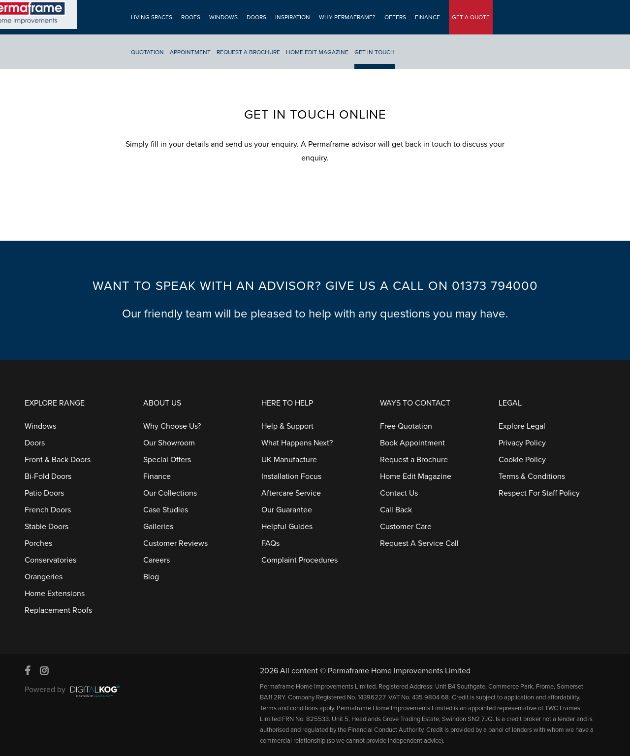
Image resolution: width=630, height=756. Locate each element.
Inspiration (291, 17)
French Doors (48, 510)
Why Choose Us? (172, 426)
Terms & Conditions (532, 476)
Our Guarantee (286, 510)
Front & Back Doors (58, 460)
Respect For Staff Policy (539, 493)
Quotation (146, 52)
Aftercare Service (291, 493)
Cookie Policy (522, 460)
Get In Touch (373, 52)
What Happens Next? (297, 443)
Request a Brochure (414, 460)
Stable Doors (46, 527)
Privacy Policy (522, 443)
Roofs (189, 17)
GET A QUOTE (470, 17)
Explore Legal (522, 426)
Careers (156, 560)
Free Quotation (406, 426)
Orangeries (44, 577)
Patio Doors (44, 493)
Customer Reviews (175, 543)
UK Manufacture (289, 460)
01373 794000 (495, 286)
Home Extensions (55, 593)
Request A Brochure (247, 52)
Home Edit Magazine (316, 52)
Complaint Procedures (299, 560)
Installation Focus (291, 476)
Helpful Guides (287, 527)
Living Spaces (150, 17)
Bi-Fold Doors (48, 476)
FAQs (270, 543)
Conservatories (50, 560)
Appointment (189, 52)
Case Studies (165, 510)
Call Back (396, 510)
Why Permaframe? (346, 17)
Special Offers (167, 460)
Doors (255, 17)
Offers (394, 17)
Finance (426, 17)
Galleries (158, 527)
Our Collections (170, 493)
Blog (151, 577)
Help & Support (287, 426)
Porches (38, 543)
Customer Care (406, 527)
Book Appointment (412, 443)
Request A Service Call (419, 543)
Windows (222, 17)
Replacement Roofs (58, 610)
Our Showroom (169, 443)
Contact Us (399, 493)
